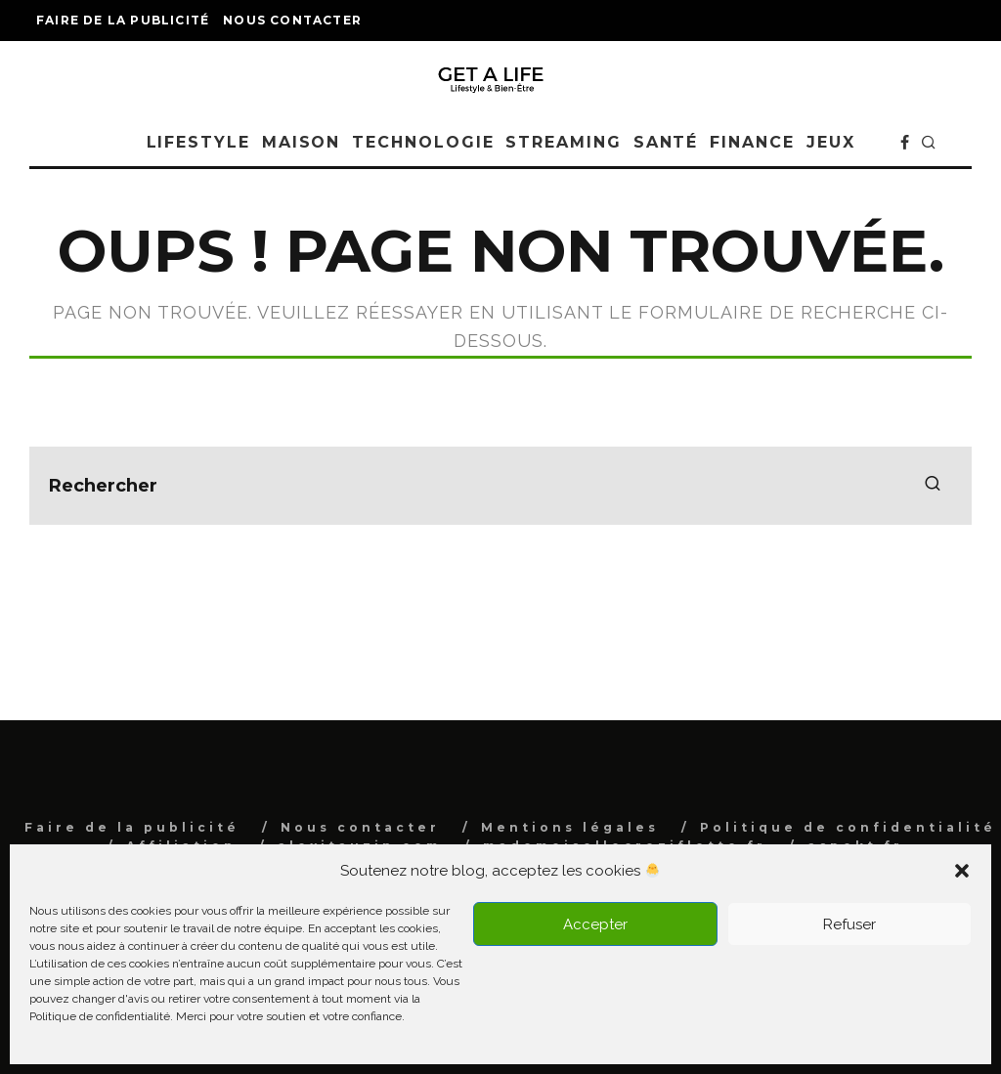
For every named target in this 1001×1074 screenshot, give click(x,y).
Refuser (849, 924)
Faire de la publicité (122, 20)
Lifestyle (198, 142)
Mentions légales (570, 827)
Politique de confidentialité (848, 827)
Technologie (423, 142)
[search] (932, 486)
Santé (666, 142)
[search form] (500, 486)
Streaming (563, 142)
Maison (301, 142)
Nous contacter (292, 20)
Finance (752, 142)
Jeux (830, 142)
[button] (962, 871)
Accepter (595, 924)
